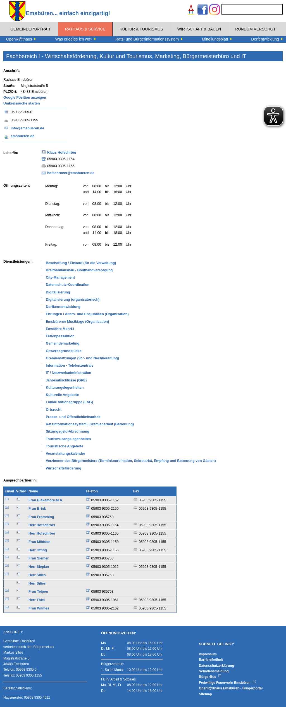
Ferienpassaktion (60, 336)
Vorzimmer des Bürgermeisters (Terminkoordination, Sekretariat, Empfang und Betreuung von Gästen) (131, 461)
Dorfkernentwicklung (63, 307)
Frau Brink (37, 509)
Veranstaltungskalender (65, 453)
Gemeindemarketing (62, 343)
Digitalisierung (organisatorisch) (72, 300)
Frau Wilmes (38, 608)
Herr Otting (37, 550)
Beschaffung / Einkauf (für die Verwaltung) (81, 263)
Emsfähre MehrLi (60, 329)
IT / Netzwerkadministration (68, 373)
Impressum (208, 654)
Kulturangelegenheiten (65, 388)
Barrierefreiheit (211, 660)
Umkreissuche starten (21, 103)
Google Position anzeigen (24, 97)
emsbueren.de (22, 136)
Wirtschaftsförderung (63, 468)
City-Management (60, 277)
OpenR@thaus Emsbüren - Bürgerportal (231, 688)
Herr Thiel (36, 600)
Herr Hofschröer (41, 525)
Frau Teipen (38, 592)
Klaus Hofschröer (61, 153)
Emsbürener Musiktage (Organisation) (77, 322)
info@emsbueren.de (27, 128)
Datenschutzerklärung (216, 666)
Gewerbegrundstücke (64, 351)
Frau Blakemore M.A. (45, 500)
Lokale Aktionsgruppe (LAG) (69, 402)
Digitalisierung (58, 292)
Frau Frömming (41, 517)
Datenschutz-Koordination (67, 285)
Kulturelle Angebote (62, 395)
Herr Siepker (38, 567)
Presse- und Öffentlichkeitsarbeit (73, 417)
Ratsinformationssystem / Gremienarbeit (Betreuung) (90, 424)
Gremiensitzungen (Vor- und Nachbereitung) (82, 358)
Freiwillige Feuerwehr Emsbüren (227, 683)
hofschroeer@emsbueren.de (70, 173)
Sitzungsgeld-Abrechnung (67, 431)
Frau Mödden (39, 542)
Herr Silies (37, 575)
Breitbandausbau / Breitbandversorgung (79, 270)
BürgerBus (210, 677)
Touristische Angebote (64, 446)
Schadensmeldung (214, 671)
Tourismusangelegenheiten (68, 439)
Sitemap (205, 694)
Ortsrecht (53, 410)
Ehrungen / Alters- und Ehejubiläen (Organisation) (87, 314)
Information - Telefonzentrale (70, 365)
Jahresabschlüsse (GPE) (66, 380)
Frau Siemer (38, 558)
